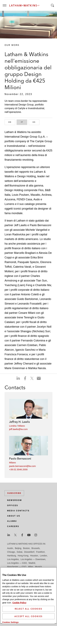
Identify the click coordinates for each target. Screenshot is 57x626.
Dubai (19, 552)
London (43, 555)
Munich (38, 566)
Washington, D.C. (20, 581)
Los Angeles (13, 559)
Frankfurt (40, 552)
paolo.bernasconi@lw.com (22, 466)
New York (11, 570)
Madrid (32, 563)
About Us (13, 516)
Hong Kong (23, 555)
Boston (26, 548)
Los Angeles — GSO (17, 563)
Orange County (25, 570)
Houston (34, 555)
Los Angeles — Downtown (33, 559)
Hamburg (11, 555)
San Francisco (25, 574)
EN (12, 122)
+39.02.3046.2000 (18, 469)
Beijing (18, 548)
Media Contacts (18, 511)
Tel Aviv (36, 577)
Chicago (11, 552)
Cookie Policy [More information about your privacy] (19, 621)
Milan (30, 566)
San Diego (12, 574)
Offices (12, 505)
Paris (36, 570)
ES (36, 122)
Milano (21, 425)
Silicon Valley (13, 577)
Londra (12, 425)
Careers (13, 526)
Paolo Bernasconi (20, 458)
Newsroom (14, 500)
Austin (10, 548)
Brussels (35, 548)
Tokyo (44, 577)
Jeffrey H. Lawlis (19, 422)
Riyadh (44, 570)
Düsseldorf (29, 552)
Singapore (26, 577)
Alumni (12, 521)
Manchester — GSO (16, 566)
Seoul (37, 574)
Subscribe (14, 493)
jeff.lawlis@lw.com (18, 429)
